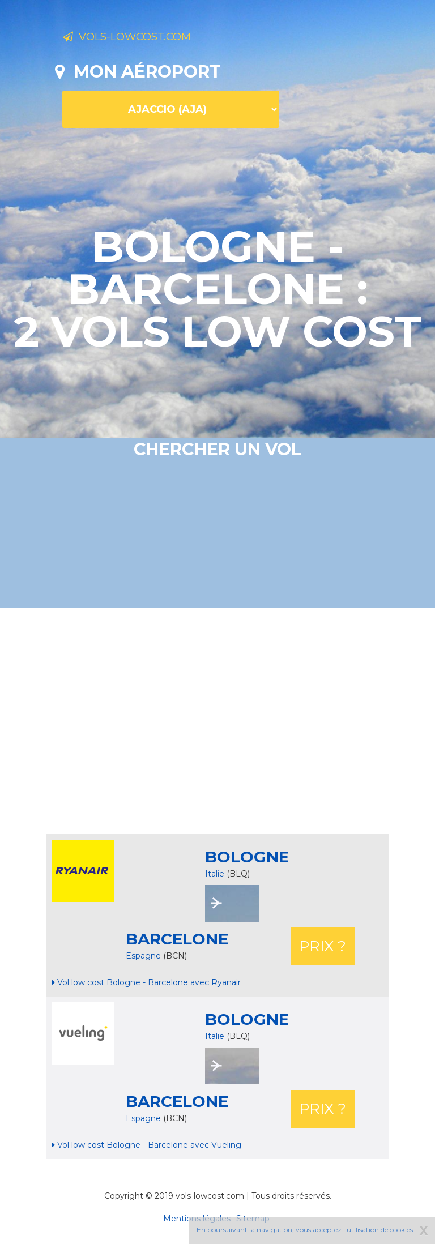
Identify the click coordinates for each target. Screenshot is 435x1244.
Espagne (144, 956)
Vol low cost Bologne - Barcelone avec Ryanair (146, 982)
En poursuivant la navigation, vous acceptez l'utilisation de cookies (305, 1229)
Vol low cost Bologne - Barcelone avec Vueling (146, 1145)
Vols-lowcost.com (152, 38)
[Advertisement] (245, 721)
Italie (214, 874)
